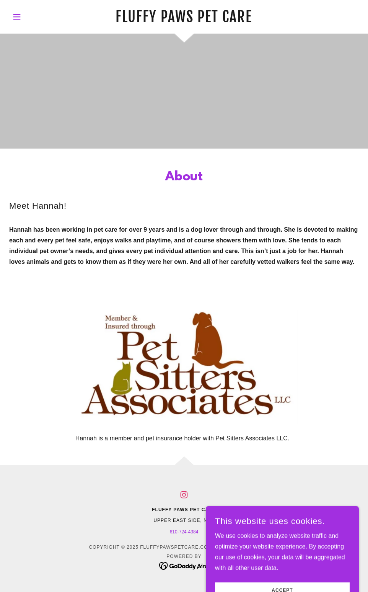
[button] (35, 17)
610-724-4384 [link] (184, 532)
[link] (184, 20)
